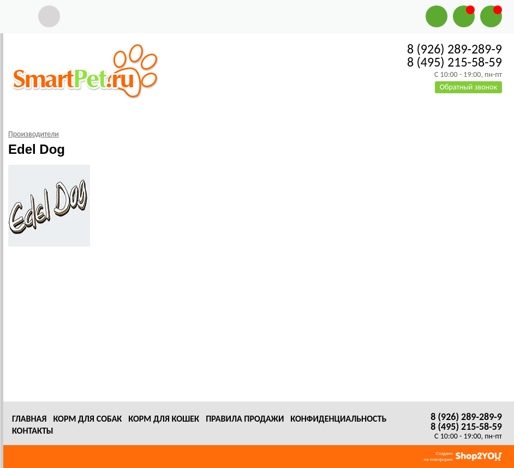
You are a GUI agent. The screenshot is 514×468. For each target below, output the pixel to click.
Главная (29, 418)
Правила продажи (245, 418)
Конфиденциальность (338, 418)
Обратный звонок (468, 87)
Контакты (32, 430)
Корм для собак (87, 418)
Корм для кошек (163, 418)
